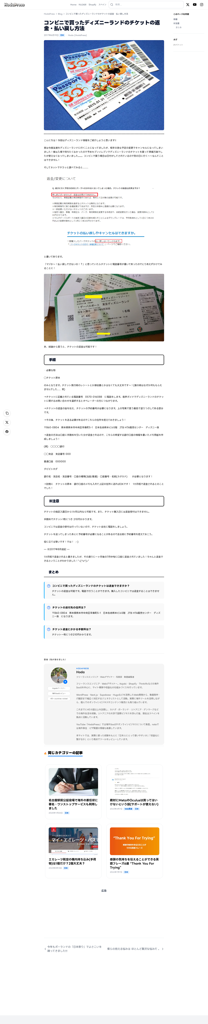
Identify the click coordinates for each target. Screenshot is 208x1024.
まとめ (179, 27)
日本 (62, 35)
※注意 (176, 23)
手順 (175, 19)
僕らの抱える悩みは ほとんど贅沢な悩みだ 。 (135, 949)
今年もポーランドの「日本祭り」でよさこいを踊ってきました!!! (73, 949)
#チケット (178, 44)
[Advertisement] (104, 917)
